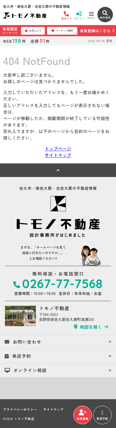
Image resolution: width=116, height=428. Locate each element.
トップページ (58, 148)
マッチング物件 (62, 30)
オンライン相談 (26, 370)
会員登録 (82, 415)
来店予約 (102, 415)
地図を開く (88, 327)
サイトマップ (58, 155)
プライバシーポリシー (20, 409)
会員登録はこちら (95, 30)
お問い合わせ (23, 342)
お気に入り (32, 30)
